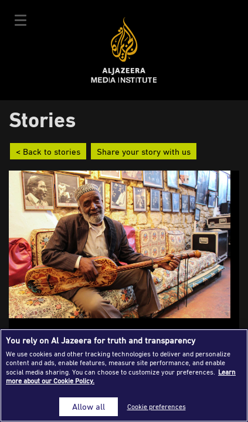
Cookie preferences (156, 406)
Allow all (88, 406)
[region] (124, 375)
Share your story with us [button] (144, 151)
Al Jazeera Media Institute (124, 50)
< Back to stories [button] (48, 151)
